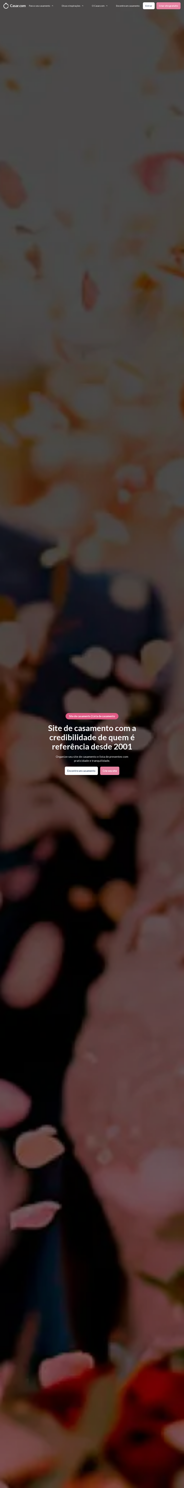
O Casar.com (100, 5)
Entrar (148, 5)
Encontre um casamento (128, 5)
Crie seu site (110, 770)
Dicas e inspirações (73, 5)
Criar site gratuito (168, 5)
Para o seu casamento (41, 5)
